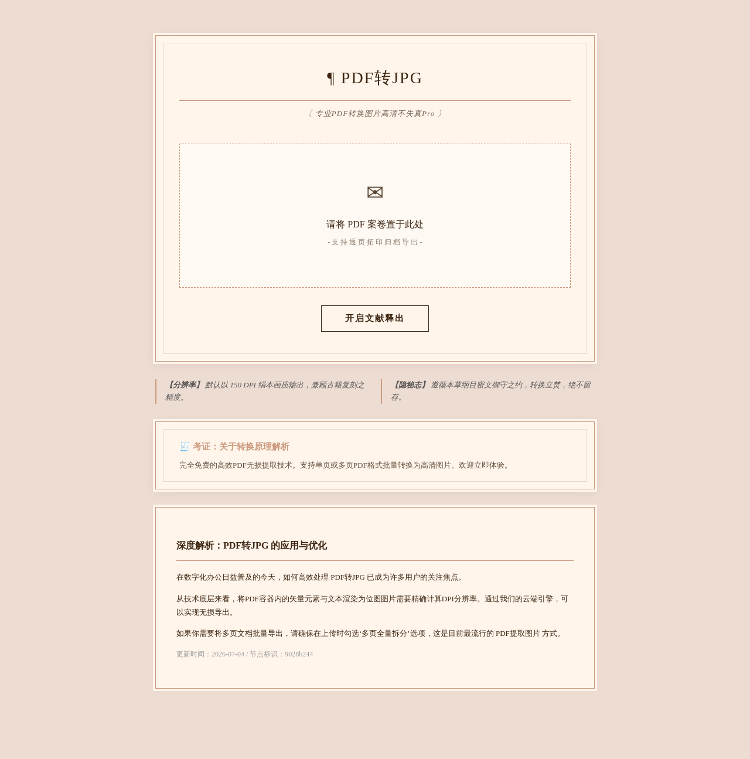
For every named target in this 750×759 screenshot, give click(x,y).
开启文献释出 (375, 318)
